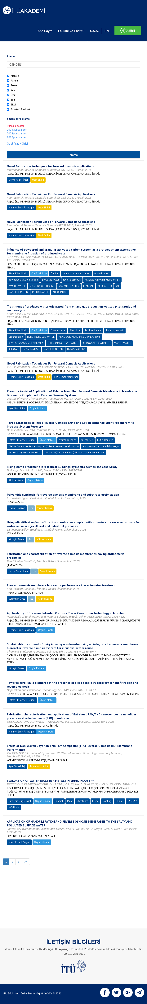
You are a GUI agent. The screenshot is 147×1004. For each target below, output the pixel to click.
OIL (117, 286)
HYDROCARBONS (76, 349)
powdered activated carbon (23, 279)
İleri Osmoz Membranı (66, 377)
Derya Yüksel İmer (18, 179)
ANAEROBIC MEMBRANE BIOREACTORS (79, 336)
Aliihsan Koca (16, 480)
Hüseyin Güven (16, 539)
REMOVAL (88, 286)
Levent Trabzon (17, 508)
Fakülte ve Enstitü (71, 31)
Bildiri (14, 104)
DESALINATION (31, 349)
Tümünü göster (15, 126)
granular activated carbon (76, 273)
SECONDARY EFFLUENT (42, 286)
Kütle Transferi (105, 440)
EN (107, 31)
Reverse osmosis (115, 330)
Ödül (13, 95)
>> (25, 861)
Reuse (95, 801)
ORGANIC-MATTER (69, 286)
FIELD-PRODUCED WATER (41, 336)
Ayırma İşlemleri (67, 440)
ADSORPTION (60, 292)
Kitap (13, 90)
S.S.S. (94, 31)
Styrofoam (82, 801)
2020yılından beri (17, 137)
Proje (14, 85)
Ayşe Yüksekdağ (17, 408)
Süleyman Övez (17, 598)
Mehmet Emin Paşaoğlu (21, 207)
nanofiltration (101, 273)
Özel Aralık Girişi (17, 143)
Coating (107, 801)
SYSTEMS (14, 807)
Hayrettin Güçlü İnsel (20, 801)
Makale (15, 75)
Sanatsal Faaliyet (20, 109)
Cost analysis (58, 330)
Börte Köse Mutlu (18, 273)
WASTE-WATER (17, 286)
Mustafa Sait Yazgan (19, 842)
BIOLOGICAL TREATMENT (96, 343)
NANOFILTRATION (18, 292)
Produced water (93, 330)
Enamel (59, 801)
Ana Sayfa (45, 31)
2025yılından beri (17, 129)
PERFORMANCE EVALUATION (63, 343)
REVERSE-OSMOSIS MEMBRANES (102, 279)
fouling (55, 273)
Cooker (119, 801)
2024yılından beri (17, 133)
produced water (50, 279)
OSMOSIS (132, 801)
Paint (70, 801)
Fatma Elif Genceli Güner (22, 440)
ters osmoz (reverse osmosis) (24, 452)
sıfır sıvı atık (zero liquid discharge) (101, 446)
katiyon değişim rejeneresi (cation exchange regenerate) (75, 452)
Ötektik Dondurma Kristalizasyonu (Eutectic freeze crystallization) (44, 446)
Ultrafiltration (16, 336)
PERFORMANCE (40, 292)
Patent (14, 80)
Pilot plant (75, 330)
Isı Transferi (87, 440)
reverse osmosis (72, 279)
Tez (13, 99)
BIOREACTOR (105, 286)
